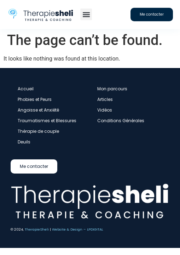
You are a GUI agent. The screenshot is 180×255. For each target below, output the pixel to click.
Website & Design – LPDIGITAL (77, 229)
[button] (86, 14)
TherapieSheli (37, 229)
